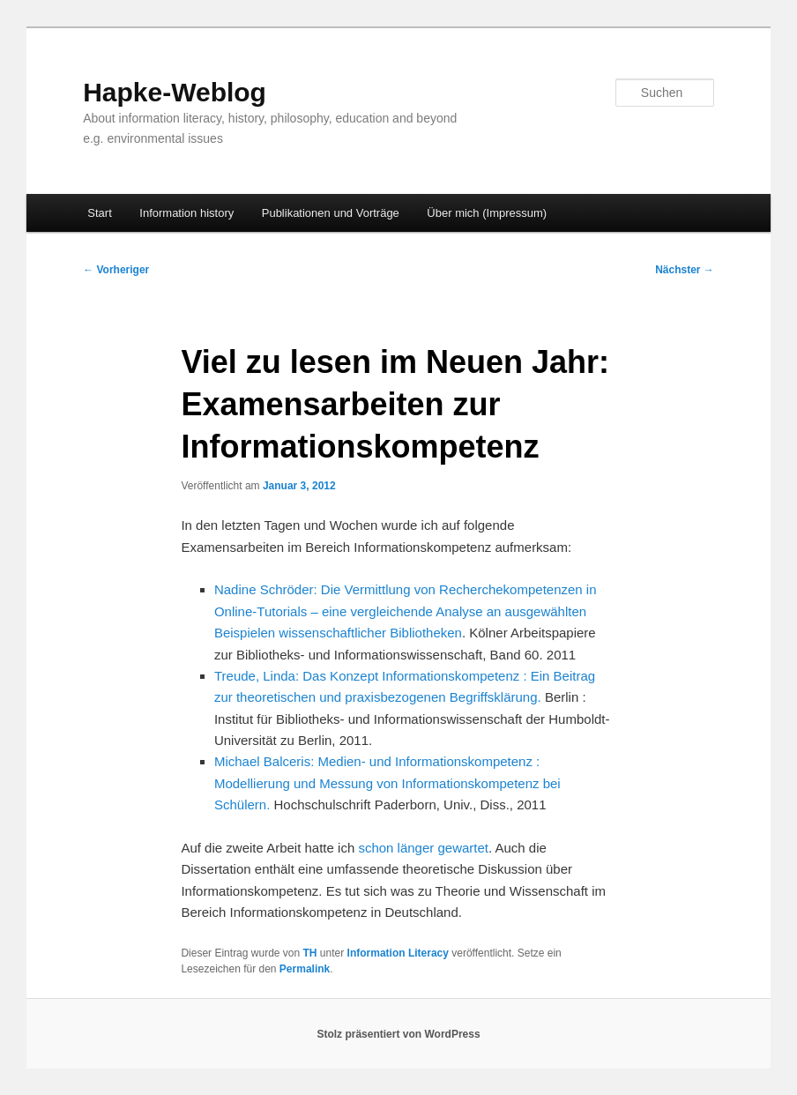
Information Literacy (398, 953)
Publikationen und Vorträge (330, 213)
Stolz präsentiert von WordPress (398, 1034)
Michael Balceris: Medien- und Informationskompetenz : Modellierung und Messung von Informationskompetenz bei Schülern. (387, 783)
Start (99, 213)
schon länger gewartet (423, 847)
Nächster (684, 270)
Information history (186, 213)
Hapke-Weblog (174, 92)
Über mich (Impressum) (487, 213)
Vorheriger (116, 270)
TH (310, 953)
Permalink (304, 969)
